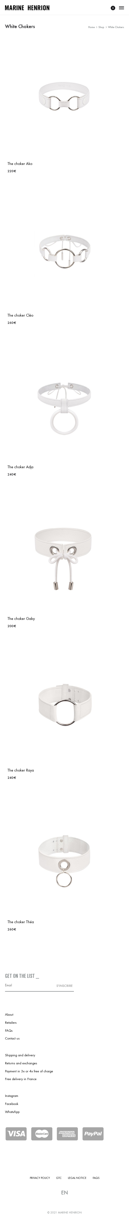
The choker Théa (21, 921)
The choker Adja (20, 466)
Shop (101, 27)
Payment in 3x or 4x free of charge (29, 1071)
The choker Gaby (21, 618)
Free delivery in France (21, 1079)
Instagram (11, 1096)
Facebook (11, 1104)
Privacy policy (40, 1178)
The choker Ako (20, 163)
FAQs (9, 1030)
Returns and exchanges (21, 1063)
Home (91, 27)
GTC (59, 1178)
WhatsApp (12, 1112)
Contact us (12, 1038)
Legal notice (77, 1178)
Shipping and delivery (20, 1055)
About (9, 1014)
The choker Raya (21, 770)
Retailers (11, 1022)
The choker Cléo (20, 315)
